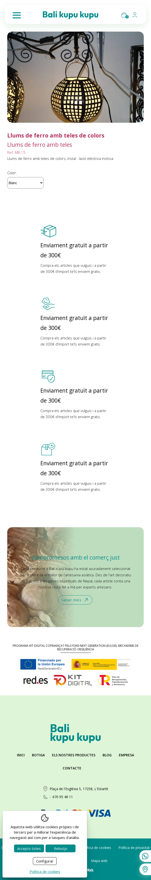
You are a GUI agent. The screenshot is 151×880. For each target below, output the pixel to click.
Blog (107, 755)
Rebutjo (60, 848)
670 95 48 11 (63, 796)
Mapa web (99, 860)
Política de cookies (96, 847)
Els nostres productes (73, 755)
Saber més (75, 600)
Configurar (44, 861)
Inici (21, 755)
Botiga (38, 755)
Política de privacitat (134, 847)
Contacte (72, 768)
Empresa (126, 755)
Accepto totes (29, 848)
